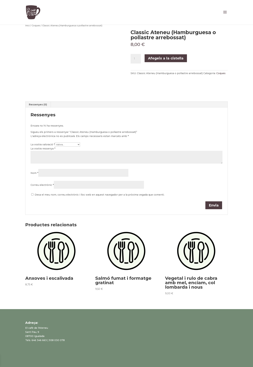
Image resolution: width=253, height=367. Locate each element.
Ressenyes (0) (38, 104)
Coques (36, 25)
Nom (34, 173)
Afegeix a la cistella (166, 58)
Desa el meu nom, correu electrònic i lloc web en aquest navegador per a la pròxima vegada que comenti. (99, 194)
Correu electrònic (42, 184)
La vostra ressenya (43, 148)
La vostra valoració (43, 144)
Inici (27, 25)
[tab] (38, 104)
